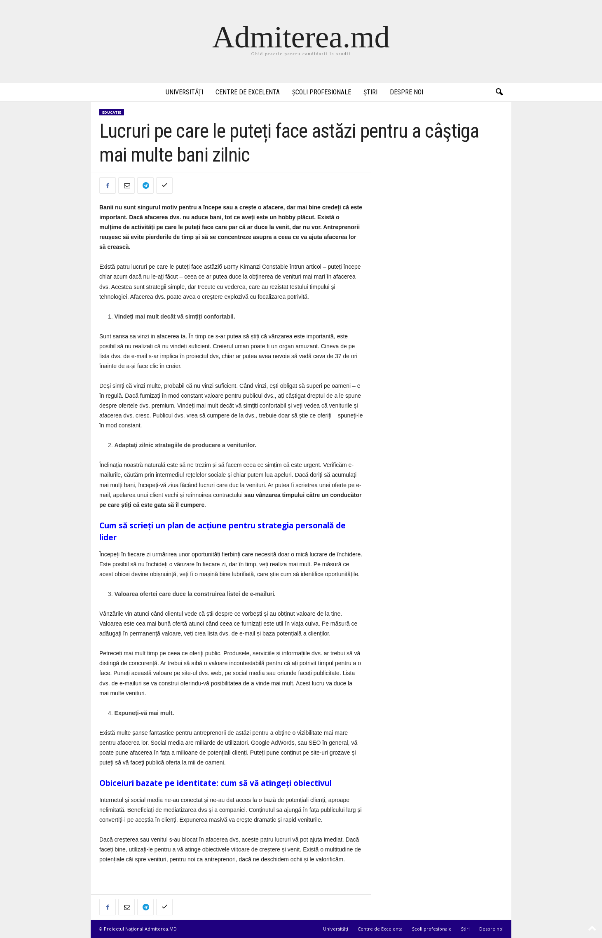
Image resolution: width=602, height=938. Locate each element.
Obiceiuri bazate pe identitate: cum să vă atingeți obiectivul (215, 783)
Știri (370, 92)
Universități (184, 92)
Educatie (111, 112)
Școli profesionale (321, 92)
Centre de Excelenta (248, 92)
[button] (499, 92)
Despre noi (406, 92)
